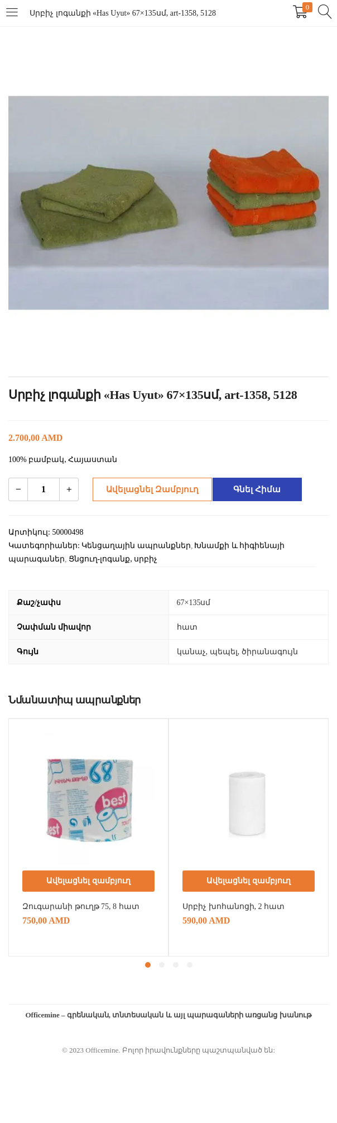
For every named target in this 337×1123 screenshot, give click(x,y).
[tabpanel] (88, 837)
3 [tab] (176, 965)
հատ (187, 627)
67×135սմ (194, 602)
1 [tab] (148, 965)
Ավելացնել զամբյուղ (148, 489)
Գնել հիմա (254, 489)
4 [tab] (189, 965)
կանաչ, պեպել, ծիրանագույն (237, 652)
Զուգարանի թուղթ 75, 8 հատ (80, 906)
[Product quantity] (43, 489)
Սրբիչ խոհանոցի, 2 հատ (233, 906)
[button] (88, 881)
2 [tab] (162, 965)
